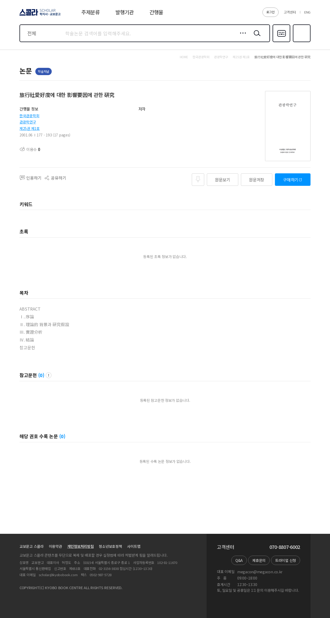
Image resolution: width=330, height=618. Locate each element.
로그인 (270, 12)
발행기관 (124, 12)
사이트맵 (133, 546)
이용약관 (55, 546)
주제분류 (90, 12)
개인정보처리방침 (80, 546)
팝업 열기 (48, 375)
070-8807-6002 (284, 547)
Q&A (239, 560)
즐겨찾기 (301, 41)
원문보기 (222, 179)
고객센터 (290, 12)
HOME (184, 57)
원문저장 (256, 179)
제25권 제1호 (29, 128)
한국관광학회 (29, 115)
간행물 (156, 12)
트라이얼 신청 (285, 560)
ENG (307, 12)
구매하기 (290, 179)
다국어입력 (281, 41)
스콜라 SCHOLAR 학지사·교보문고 (39, 15)
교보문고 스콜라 (31, 546)
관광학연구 (27, 121)
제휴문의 (259, 560)
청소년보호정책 (110, 546)
